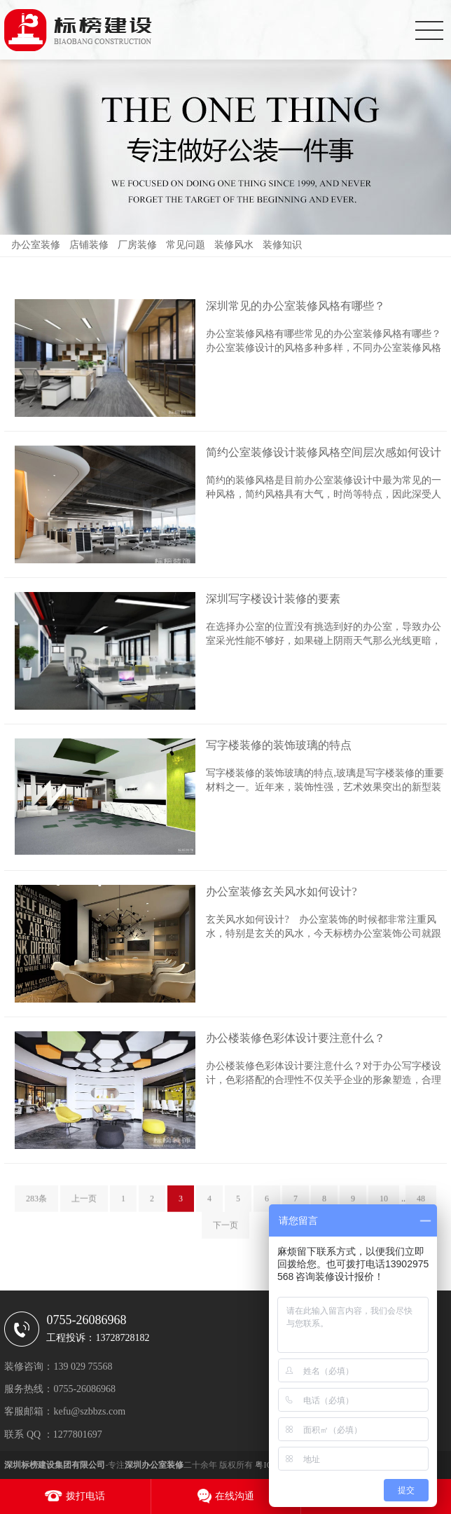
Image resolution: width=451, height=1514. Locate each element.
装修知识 (282, 245)
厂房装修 (137, 245)
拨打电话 (85, 1496)
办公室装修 (35, 245)
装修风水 (234, 245)
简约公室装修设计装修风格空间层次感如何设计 (323, 452)
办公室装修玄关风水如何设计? (281, 891)
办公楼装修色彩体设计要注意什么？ (295, 1038)
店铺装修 (89, 245)
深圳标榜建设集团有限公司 (54, 1465)
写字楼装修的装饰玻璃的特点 (279, 745)
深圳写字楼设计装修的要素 (273, 599)
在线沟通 (234, 1496)
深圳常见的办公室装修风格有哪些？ (295, 306)
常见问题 (185, 245)
